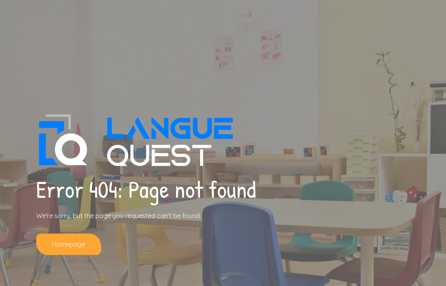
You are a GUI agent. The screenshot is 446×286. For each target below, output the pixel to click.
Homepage (68, 244)
